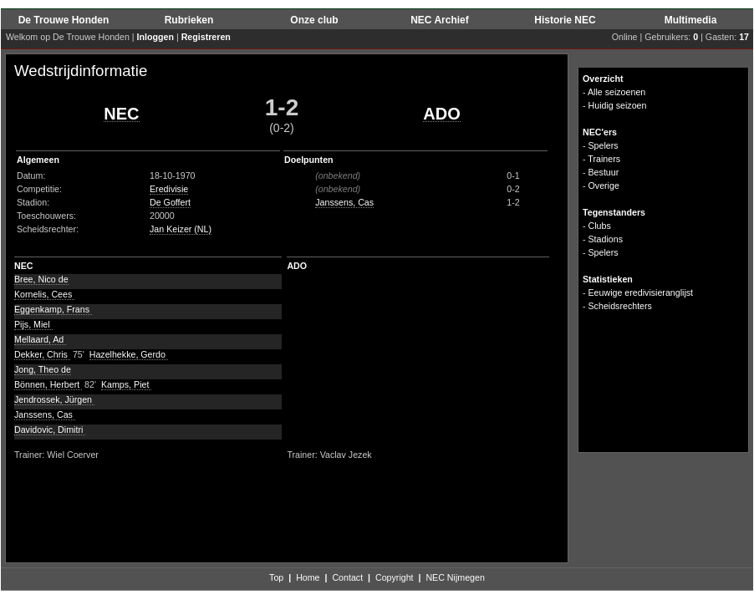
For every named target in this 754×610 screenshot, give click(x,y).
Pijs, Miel (33, 324)
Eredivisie (169, 189)
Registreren (206, 37)
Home (307, 577)
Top (276, 577)
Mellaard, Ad (40, 339)
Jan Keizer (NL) (180, 229)
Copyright (394, 577)
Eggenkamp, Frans (53, 309)
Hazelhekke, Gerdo (128, 354)
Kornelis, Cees (44, 294)
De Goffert (170, 202)
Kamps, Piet (126, 384)
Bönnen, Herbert (48, 384)
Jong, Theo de (42, 369)
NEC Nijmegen (454, 577)
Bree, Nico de (41, 279)
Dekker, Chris (42, 354)
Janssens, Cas (344, 202)
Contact (347, 577)
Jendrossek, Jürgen (54, 399)
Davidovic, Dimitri (49, 429)
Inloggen (155, 37)
